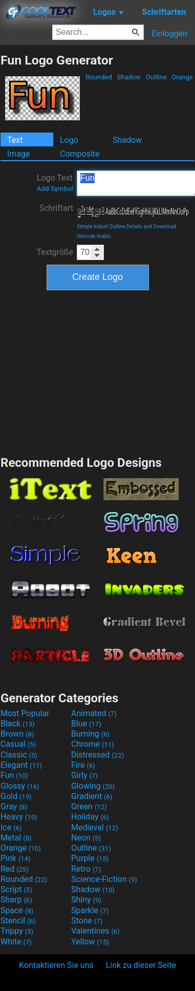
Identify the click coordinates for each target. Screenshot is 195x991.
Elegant (21, 765)
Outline (156, 77)
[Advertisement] (98, 371)
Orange (182, 77)
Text (15, 140)
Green (89, 806)
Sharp (16, 899)
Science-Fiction (104, 879)
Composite (80, 154)
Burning (90, 734)
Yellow (90, 941)
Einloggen (169, 33)
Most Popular (25, 713)
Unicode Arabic (94, 236)
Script (16, 889)
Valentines (95, 931)
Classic (19, 755)
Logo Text (55, 182)
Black (18, 723)
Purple (90, 858)
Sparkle (90, 910)
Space (17, 910)
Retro (86, 869)
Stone (86, 920)
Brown (17, 734)
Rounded (99, 77)
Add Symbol (55, 188)
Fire (83, 765)
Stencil (18, 920)
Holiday (90, 817)
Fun (14, 775)
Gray (14, 806)
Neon (86, 838)
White (16, 941)
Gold (16, 796)
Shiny (86, 899)
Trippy (17, 931)
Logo (69, 140)
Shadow (128, 77)
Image (18, 154)
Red (15, 869)
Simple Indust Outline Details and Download (126, 226)
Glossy (20, 786)
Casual (18, 744)
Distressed (97, 755)
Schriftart (56, 208)
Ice (11, 827)
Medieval (94, 827)
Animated (94, 713)
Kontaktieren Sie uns (56, 965)
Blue (86, 723)
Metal (16, 838)
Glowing (93, 786)
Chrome (92, 744)
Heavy (19, 817)
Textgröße (54, 252)
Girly (84, 775)
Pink (16, 858)
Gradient (91, 796)
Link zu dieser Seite (141, 965)
